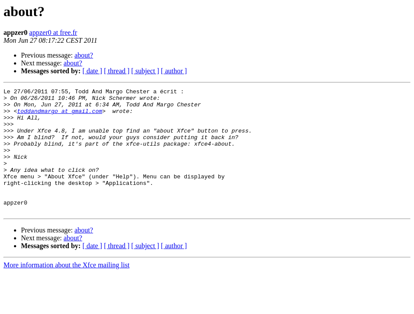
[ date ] (92, 71)
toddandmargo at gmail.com (59, 116)
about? (84, 55)
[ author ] (174, 71)
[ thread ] (117, 71)
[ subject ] (145, 71)
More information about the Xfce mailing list (66, 290)
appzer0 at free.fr (53, 32)
